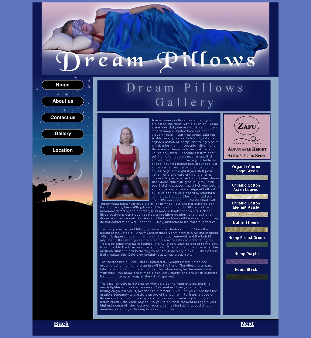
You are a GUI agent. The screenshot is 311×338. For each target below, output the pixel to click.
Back (61, 323)
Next (247, 323)
